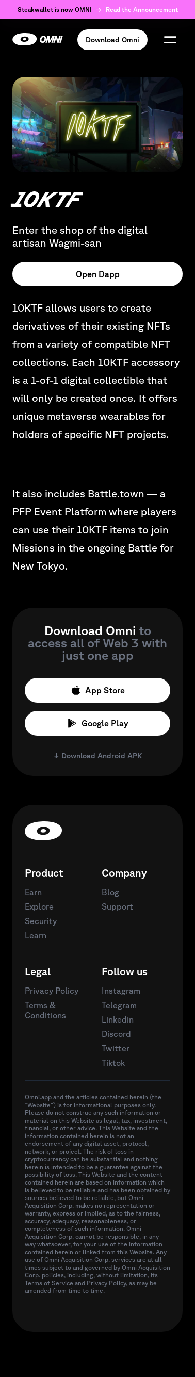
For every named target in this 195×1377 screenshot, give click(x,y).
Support (117, 906)
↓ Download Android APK (98, 756)
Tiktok (113, 1062)
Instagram (121, 990)
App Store (98, 690)
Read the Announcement (142, 9)
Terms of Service (49, 1282)
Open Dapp (98, 274)
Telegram (119, 1005)
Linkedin (118, 1019)
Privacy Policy (51, 990)
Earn (33, 892)
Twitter (115, 1048)
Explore (39, 906)
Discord (116, 1034)
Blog (110, 892)
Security (41, 921)
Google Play (97, 723)
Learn (35, 935)
